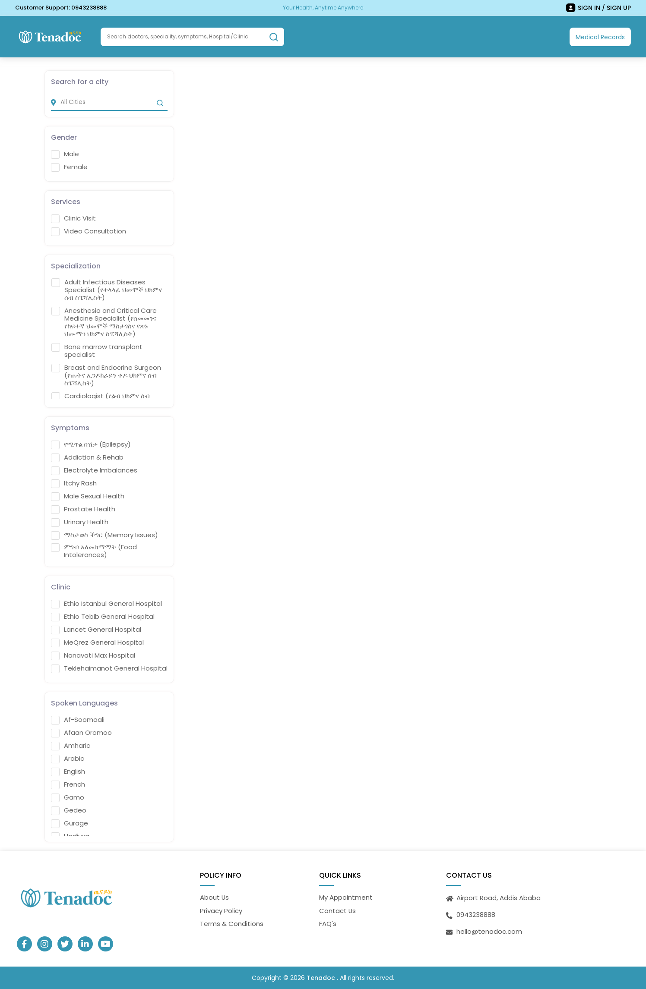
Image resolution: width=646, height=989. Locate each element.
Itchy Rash (74, 483)
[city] (109, 102)
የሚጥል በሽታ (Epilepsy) (91, 444)
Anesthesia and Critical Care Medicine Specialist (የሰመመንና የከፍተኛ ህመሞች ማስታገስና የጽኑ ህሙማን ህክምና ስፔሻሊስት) (104, 322)
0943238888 (89, 7)
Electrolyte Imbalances (94, 470)
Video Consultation (88, 231)
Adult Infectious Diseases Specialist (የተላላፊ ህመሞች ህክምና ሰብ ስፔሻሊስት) (106, 290)
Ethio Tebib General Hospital (103, 616)
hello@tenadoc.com (489, 931)
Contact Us (337, 910)
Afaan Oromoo (81, 733)
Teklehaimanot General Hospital (109, 668)
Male (65, 154)
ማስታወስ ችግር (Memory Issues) (104, 535)
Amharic (70, 746)
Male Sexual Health (87, 496)
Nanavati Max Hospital (93, 655)
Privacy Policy (221, 910)
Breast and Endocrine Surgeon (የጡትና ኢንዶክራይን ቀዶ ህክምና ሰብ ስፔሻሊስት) (106, 375)
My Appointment (346, 897)
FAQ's (327, 923)
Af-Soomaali (77, 720)
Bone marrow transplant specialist (96, 351)
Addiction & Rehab (87, 457)
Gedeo (68, 810)
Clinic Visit (73, 218)
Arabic (67, 758)
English (68, 771)
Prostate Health (83, 509)
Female (69, 167)
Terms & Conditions (231, 923)
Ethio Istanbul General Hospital (106, 604)
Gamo (67, 797)
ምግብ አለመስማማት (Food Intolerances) (94, 551)
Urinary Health (79, 522)
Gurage (69, 823)
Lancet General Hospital (96, 629)
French (68, 784)
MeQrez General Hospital (97, 642)
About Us (214, 897)
